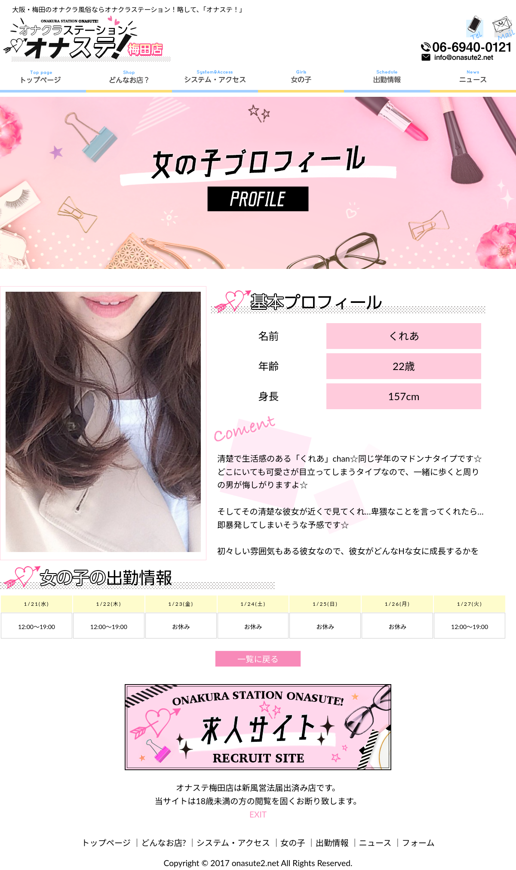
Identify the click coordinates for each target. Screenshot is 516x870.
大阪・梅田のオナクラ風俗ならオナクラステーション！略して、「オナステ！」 (129, 9)
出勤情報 (332, 843)
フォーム (418, 843)
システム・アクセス (233, 843)
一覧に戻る (258, 659)
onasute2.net (255, 863)
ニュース (375, 843)
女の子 (292, 843)
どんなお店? (163, 843)
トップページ (106, 843)
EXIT (258, 814)
